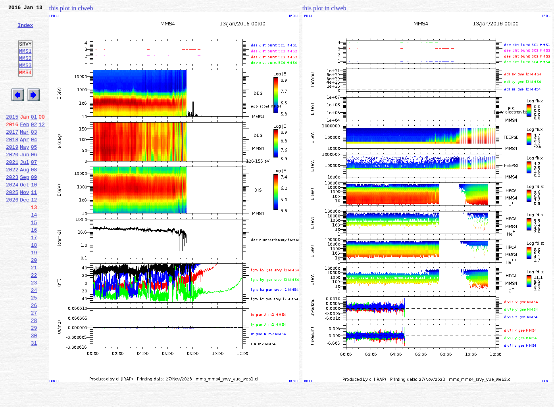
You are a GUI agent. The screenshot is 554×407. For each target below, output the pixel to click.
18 (34, 284)
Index (25, 29)
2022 (12, 196)
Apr (24, 161)
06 (34, 179)
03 (34, 153)
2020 (12, 179)
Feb (24, 144)
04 (34, 161)
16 (34, 266)
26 (34, 353)
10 (34, 214)
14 (34, 249)
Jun (24, 179)
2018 (12, 161)
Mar (24, 153)
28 (34, 371)
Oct (24, 214)
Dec (24, 231)
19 (34, 292)
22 (34, 319)
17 (34, 275)
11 (34, 223)
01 (34, 135)
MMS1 (25, 60)
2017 (12, 153)
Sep (24, 205)
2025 (12, 223)
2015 (12, 135)
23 (34, 327)
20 (34, 301)
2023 (12, 205)
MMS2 (25, 68)
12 (41, 144)
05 (34, 170)
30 (34, 388)
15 (34, 257)
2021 (12, 188)
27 (34, 362)
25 (34, 345)
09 (34, 205)
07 (34, 188)
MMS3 (25, 77)
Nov (24, 223)
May (24, 170)
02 (34, 144)
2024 (12, 214)
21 (34, 310)
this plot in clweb (71, 8)
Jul (24, 188)
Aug (24, 196)
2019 (12, 170)
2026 (12, 231)
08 (34, 196)
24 (34, 336)
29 (34, 380)
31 (34, 397)
